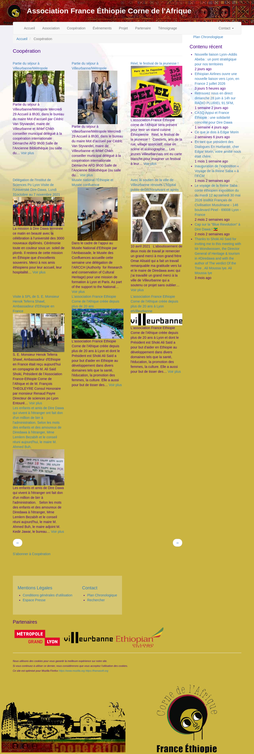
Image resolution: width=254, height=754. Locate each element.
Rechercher (96, 600)
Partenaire (143, 28)
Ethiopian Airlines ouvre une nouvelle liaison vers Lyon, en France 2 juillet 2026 (217, 78)
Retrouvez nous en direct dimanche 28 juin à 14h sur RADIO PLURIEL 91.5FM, (215, 98)
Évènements (102, 28)
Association (51, 28)
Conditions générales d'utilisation (47, 595)
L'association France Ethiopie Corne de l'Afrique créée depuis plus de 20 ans (95, 301)
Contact (226, 28)
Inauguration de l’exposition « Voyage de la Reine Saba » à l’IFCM (217, 171)
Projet (123, 28)
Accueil (29, 28)
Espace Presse (34, 600)
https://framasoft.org (97, 670)
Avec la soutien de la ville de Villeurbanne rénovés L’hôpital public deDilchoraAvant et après (155, 185)
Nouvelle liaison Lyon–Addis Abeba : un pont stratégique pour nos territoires (216, 59)
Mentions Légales (35, 587)
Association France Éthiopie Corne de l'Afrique (109, 11)
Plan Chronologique (208, 37)
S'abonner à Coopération (32, 554)
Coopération (76, 28)
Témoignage (167, 28)
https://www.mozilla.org (72, 670)
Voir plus (27, 153)
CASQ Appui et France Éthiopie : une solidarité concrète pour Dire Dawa (213, 117)
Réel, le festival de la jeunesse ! (155, 63)
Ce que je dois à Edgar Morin (217, 132)
